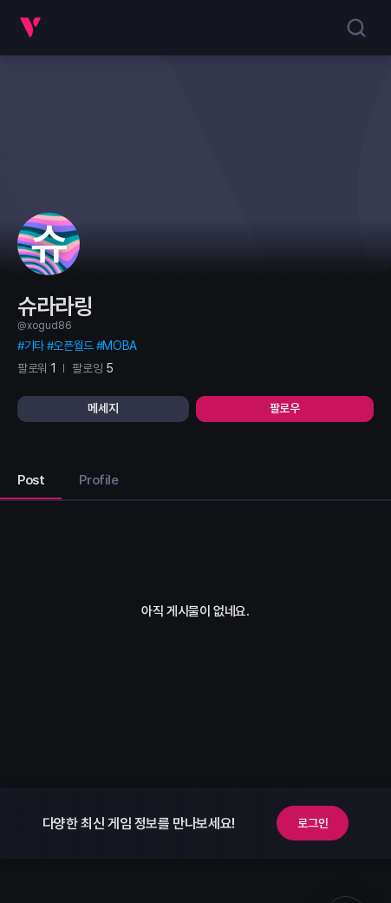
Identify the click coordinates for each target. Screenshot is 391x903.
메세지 (103, 408)
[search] (356, 28)
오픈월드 (73, 346)
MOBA (119, 346)
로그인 (312, 823)
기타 (34, 346)
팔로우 (285, 408)
